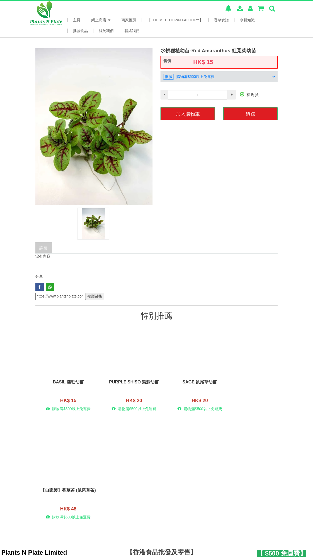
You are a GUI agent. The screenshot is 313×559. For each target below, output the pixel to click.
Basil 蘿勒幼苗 (65, 383)
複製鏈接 (94, 296)
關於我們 (106, 31)
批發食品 (80, 31)
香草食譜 (221, 20)
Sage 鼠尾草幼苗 (187, 383)
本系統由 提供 (53, 552)
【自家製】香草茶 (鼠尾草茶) (247, 385)
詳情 (43, 247)
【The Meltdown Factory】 (175, 20)
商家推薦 (128, 20)
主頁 (76, 20)
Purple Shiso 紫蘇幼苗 (126, 383)
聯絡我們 (132, 31)
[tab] (219, 76)
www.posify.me (267, 551)
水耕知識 (247, 20)
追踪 (250, 113)
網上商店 (100, 20)
